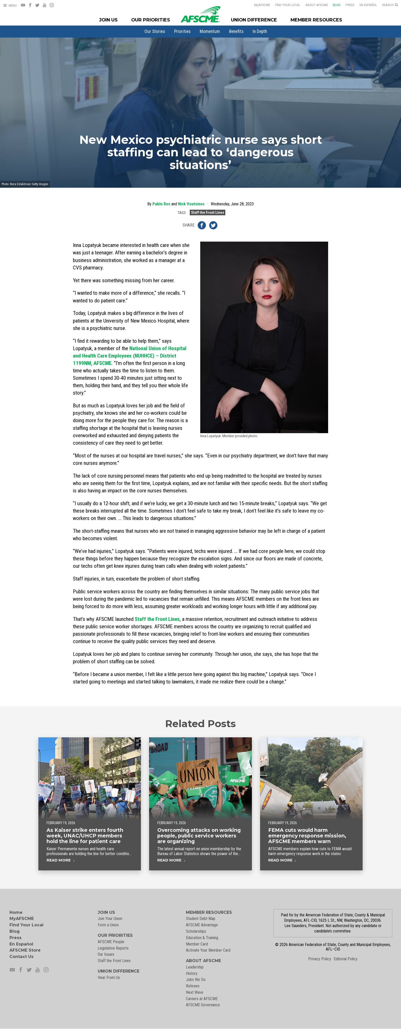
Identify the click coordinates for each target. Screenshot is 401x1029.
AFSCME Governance (203, 1004)
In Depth (260, 31)
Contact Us (21, 956)
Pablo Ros (161, 204)
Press (350, 5)
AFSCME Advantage (202, 924)
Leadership (195, 967)
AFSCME (262, 5)
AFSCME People (111, 941)
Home (16, 912)
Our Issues (106, 954)
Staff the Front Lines (207, 212)
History (191, 973)
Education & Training (202, 937)
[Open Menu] (10, 5)
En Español (368, 5)
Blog (336, 5)
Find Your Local (287, 5)
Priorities (182, 31)
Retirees (192, 986)
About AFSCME (316, 5)
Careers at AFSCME (202, 998)
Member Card (197, 944)
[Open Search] (390, 5)
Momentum (210, 31)
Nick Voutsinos (191, 204)
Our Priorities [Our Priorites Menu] (150, 19)
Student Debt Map (200, 918)
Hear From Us (109, 977)
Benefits (236, 31)
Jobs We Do (196, 979)
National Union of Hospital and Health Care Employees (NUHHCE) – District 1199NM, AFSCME (129, 355)
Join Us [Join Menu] (108, 19)
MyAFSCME (21, 918)
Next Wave (194, 992)
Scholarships (196, 931)
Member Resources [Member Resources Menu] (316, 19)
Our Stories (154, 31)
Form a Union (108, 924)
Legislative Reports (113, 948)
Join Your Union (110, 918)
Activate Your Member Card (208, 950)
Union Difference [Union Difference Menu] (254, 19)
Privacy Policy (319, 958)
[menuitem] (154, 31)
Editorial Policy (346, 958)
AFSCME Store (25, 950)
